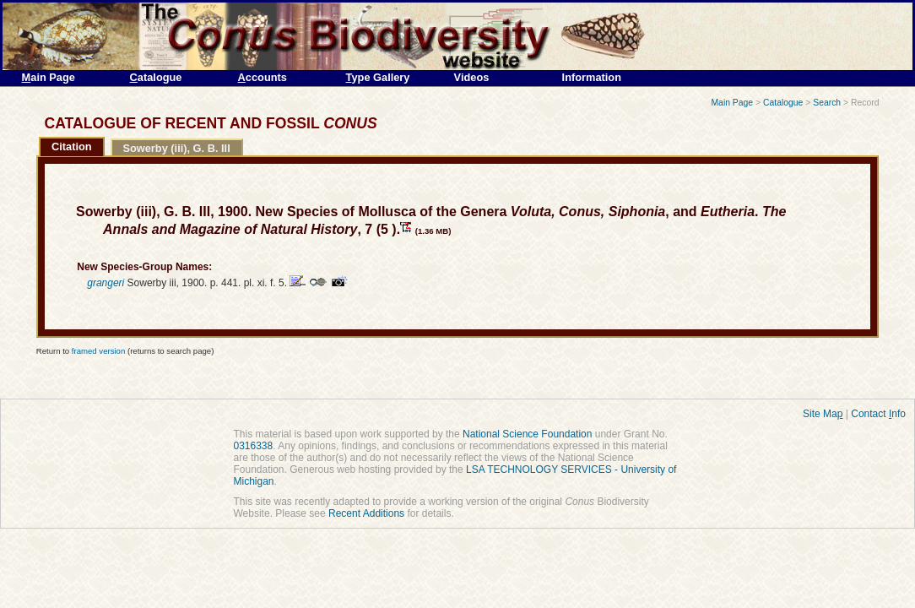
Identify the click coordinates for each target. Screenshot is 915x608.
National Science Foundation (527, 434)
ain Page (48, 77)
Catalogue (783, 102)
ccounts (262, 77)
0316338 (253, 446)
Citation (71, 146)
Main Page (732, 102)
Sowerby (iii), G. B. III (176, 148)
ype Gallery (378, 77)
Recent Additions (366, 513)
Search (827, 102)
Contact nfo (878, 414)
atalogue (156, 77)
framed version (98, 351)
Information (591, 77)
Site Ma (822, 414)
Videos (472, 77)
